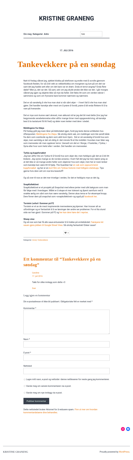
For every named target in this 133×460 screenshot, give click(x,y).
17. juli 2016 (37, 276)
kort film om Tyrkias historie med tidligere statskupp (73, 168)
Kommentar (29, 308)
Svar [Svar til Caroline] (34, 288)
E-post (27, 352)
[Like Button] (65, 232)
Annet (34, 240)
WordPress (124, 451)
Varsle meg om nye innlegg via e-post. (44, 392)
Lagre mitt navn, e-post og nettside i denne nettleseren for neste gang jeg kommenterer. (67, 379)
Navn (26, 339)
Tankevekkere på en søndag (67, 64)
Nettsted (27, 366)
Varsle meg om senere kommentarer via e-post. (48, 386)
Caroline (35, 273)
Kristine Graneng (66, 18)
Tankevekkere (42, 240)
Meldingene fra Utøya (46, 134)
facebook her (90, 196)
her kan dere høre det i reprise (74, 212)
